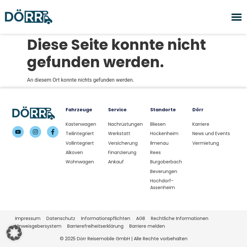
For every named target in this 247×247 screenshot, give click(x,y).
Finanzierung (122, 152)
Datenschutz (60, 218)
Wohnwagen (80, 162)
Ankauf (116, 162)
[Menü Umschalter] (236, 17)
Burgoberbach (166, 162)
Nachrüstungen (125, 124)
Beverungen (163, 171)
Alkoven (74, 152)
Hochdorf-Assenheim (162, 184)
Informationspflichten (105, 218)
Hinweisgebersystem (38, 226)
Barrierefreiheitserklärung (95, 226)
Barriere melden (147, 226)
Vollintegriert (80, 143)
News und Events (211, 133)
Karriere (200, 124)
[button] (14, 233)
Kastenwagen (81, 124)
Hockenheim (164, 133)
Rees (155, 152)
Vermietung (205, 143)
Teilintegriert (80, 133)
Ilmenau (159, 143)
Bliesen (158, 124)
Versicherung (123, 143)
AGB (140, 218)
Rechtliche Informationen (179, 218)
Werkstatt (119, 133)
